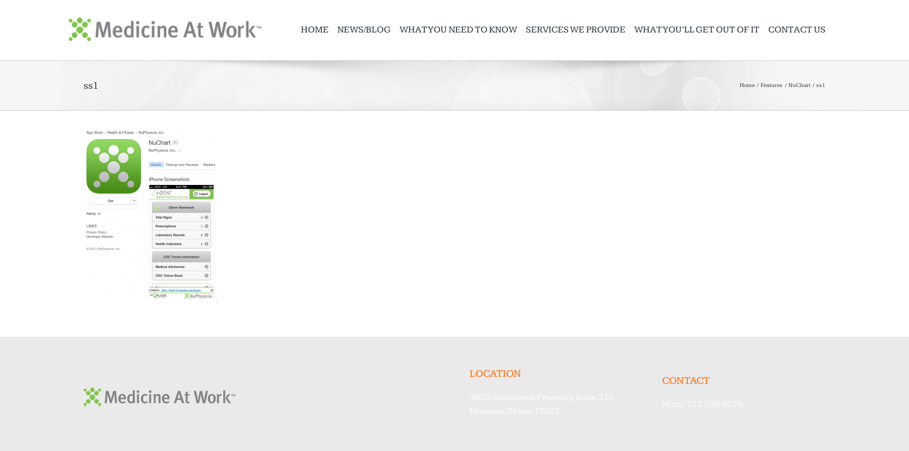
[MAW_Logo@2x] (164, 22)
